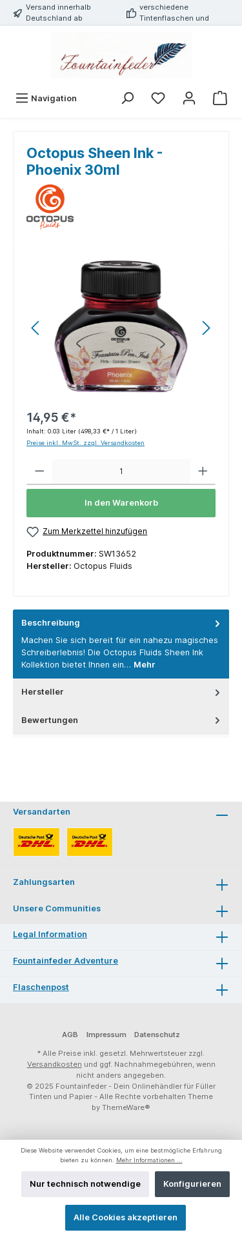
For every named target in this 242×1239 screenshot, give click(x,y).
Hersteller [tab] (122, 692)
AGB (70, 1034)
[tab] (121, 644)
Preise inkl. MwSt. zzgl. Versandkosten (85, 442)
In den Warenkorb (121, 503)
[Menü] (45, 98)
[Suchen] (127, 98)
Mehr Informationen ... (149, 1160)
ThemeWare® (126, 1107)
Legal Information (50, 934)
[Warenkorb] (220, 98)
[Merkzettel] (158, 98)
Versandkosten (54, 1064)
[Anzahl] (121, 472)
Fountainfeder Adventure (65, 961)
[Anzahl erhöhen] (203, 472)
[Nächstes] (206, 328)
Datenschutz (157, 1034)
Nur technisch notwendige (85, 1184)
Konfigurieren (192, 1184)
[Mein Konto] (189, 98)
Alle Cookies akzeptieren (125, 1217)
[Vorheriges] (36, 328)
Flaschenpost (41, 987)
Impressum (106, 1034)
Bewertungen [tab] (122, 720)
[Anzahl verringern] (39, 472)
